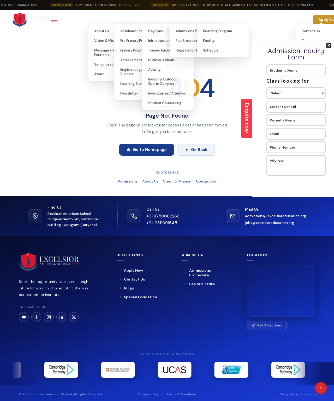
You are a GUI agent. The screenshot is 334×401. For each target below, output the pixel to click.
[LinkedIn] (61, 317)
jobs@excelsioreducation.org (269, 223)
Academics (115, 19)
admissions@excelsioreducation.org (275, 216)
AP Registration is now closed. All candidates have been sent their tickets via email (248, 5)
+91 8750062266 (163, 216)
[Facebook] (36, 317)
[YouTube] (24, 317)
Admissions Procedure (197, 272)
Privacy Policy (148, 394)
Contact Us (206, 181)
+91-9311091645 (161, 223)
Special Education (230, 19)
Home (70, 19)
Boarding (198, 19)
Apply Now (131, 270)
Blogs (126, 288)
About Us (150, 181)
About (90, 19)
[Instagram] (49, 317)
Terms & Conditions (181, 394)
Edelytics (308, 394)
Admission (171, 19)
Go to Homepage (147, 149)
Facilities (144, 19)
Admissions (128, 181)
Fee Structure (199, 284)
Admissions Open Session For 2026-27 (111, 5)
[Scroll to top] (321, 388)
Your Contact (296, 94)
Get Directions (267, 325)
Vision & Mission (177, 181)
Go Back (196, 149)
